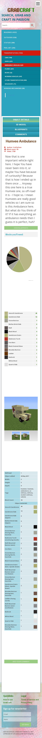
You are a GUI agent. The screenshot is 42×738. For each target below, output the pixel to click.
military (30, 493)
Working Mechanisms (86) (14, 88)
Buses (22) (8, 73)
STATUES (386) (9, 43)
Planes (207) (9, 69)
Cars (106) (8, 58)
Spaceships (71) (10, 84)
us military (26, 492)
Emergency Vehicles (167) (14, 65)
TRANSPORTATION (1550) (13, 53)
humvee (30, 489)
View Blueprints (21, 228)
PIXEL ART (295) (9, 48)
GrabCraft (11, 95)
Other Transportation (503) (16, 80)
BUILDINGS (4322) (10, 32)
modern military (26, 495)
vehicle (23, 497)
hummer (24, 489)
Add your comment (21, 661)
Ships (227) (8, 61)
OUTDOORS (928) (10, 37)
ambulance (25, 491)
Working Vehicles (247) (13, 76)
